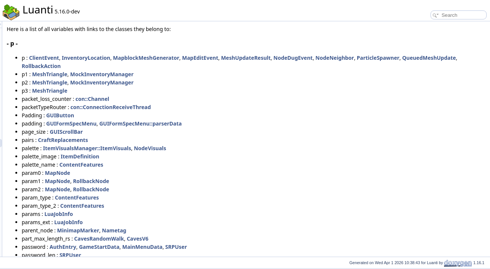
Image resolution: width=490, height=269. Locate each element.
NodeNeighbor (428, 57)
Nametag (208, 230)
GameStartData (192, 246)
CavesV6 (231, 238)
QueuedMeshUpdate (187, 65)
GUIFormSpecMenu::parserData (234, 123)
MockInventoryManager (195, 74)
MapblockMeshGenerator (239, 57)
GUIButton (154, 115)
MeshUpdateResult (339, 57)
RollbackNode (184, 181)
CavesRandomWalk (192, 238)
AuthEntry (156, 246)
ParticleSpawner (136, 65)
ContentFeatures (175, 164)
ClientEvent (138, 57)
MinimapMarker (171, 230)
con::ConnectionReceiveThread (204, 107)
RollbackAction (236, 65)
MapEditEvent (294, 57)
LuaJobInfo (152, 213)
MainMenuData (236, 246)
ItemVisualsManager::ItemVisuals (180, 148)
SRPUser (270, 246)
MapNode (151, 172)
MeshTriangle (143, 74)
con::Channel (186, 98)
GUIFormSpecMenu (165, 123)
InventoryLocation (179, 57)
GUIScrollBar (159, 131)
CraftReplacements (157, 139)
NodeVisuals (243, 148)
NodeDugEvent (386, 57)
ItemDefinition (173, 156)
